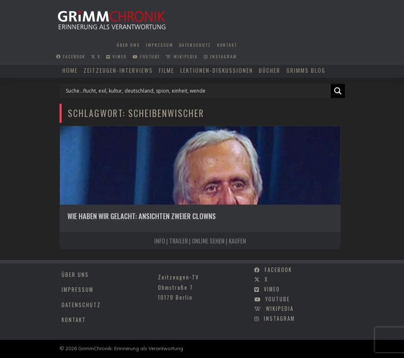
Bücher (269, 70)
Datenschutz (195, 45)
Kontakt (227, 45)
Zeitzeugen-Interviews (118, 70)
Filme (166, 70)
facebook (70, 56)
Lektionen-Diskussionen (216, 70)
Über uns (128, 45)
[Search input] (197, 91)
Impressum (159, 45)
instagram (220, 56)
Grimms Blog (306, 70)
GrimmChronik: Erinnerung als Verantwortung (130, 348)
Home (70, 70)
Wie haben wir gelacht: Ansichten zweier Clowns (141, 216)
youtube (146, 56)
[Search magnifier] (338, 91)
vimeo (116, 56)
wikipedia (182, 56)
